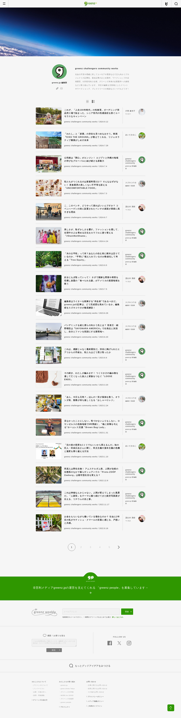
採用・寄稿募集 (39, 695)
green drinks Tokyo (68, 688)
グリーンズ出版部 (67, 699)
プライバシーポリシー (95, 696)
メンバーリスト (39, 688)
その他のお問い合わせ (96, 692)
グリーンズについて (40, 685)
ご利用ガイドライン (94, 706)
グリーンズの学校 (67, 692)
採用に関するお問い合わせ (97, 688)
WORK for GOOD (67, 695)
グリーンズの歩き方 (40, 700)
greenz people (66, 702)
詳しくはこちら (117, 617)
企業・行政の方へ (39, 692)
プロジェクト (64, 707)
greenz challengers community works (80, 122)
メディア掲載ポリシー (95, 701)
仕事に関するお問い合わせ (97, 685)
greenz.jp (64, 685)
